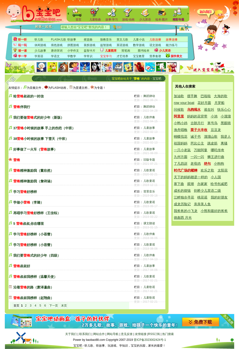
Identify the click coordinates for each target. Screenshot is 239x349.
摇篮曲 (88, 39)
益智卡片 (89, 50)
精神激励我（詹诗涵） (33, 181)
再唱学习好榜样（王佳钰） (37, 213)
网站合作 (99, 334)
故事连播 (171, 39)
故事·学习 (111, 19)
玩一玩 (22, 45)
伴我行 (21, 107)
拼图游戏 (73, 45)
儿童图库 (111, 50)
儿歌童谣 (149, 170)
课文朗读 (149, 223)
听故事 (71, 39)
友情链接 (141, 334)
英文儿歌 (122, 39)
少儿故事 (40, 50)
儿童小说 (139, 39)
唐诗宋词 (57, 50)
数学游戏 (139, 45)
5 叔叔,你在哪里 (28, 224)
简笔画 (125, 50)
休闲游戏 (40, 45)
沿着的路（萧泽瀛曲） (33, 287)
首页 (78, 19)
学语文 (55, 56)
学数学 (71, 56)
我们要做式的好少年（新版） (38, 117)
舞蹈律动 (149, 96)
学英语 (39, 56)
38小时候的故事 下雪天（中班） (41, 139)
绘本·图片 (161, 19)
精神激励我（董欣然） (33, 170)
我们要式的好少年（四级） (37, 255)
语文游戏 (155, 45)
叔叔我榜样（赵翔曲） (33, 298)
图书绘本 (143, 50)
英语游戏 (122, 45)
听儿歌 (39, 39)
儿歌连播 (155, 39)
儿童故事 (149, 128)
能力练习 (171, 45)
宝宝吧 (157, 78)
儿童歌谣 (149, 287)
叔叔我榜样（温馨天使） (35, 277)
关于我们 (71, 334)
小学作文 (73, 50)
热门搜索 (168, 334)
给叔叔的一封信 (28, 96)
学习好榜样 (25, 192)
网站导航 (113, 334)
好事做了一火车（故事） (35, 149)
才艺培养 (122, 56)
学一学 (22, 56)
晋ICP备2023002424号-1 (150, 340)
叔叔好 (21, 266)
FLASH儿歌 (58, 39)
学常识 (88, 56)
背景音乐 (149, 191)
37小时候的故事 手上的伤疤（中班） (44, 128)
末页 (64, 305)
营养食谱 (155, 56)
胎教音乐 (106, 39)
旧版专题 (149, 159)
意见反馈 (127, 334)
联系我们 (85, 334)
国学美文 (176, 56)
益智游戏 (106, 45)
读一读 (22, 50)
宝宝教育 (139, 56)
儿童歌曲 (95, 19)
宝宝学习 (106, 56)
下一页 (53, 305)
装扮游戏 (89, 45)
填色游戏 (57, 45)
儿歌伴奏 (149, 117)
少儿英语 (145, 19)
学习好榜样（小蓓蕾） (33, 234)
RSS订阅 (154, 334)
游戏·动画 (128, 19)
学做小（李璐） (28, 202)
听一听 (22, 39)
